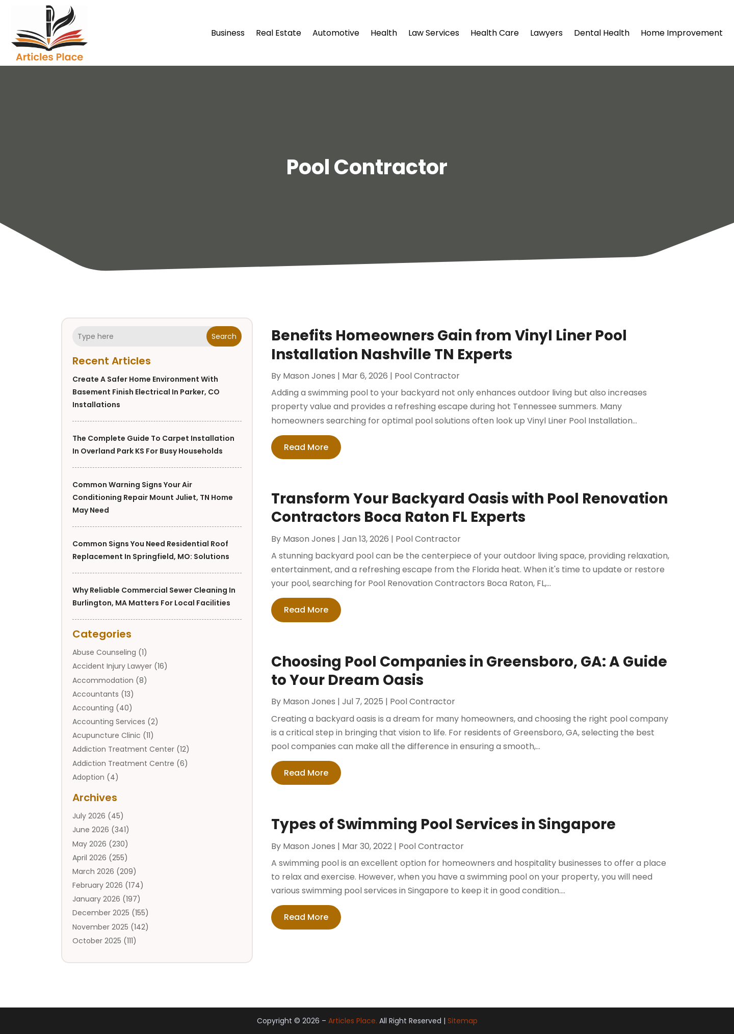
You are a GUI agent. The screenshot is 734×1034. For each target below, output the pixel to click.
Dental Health (602, 33)
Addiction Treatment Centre (123, 763)
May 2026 (89, 844)
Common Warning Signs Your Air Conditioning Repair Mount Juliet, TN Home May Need (152, 497)
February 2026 (97, 885)
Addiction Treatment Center (123, 749)
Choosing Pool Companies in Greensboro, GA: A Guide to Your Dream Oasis (469, 671)
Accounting (93, 708)
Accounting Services (108, 722)
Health (384, 33)
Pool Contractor (427, 376)
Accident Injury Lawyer (112, 666)
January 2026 (96, 899)
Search (224, 336)
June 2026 (90, 830)
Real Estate (278, 33)
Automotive (335, 33)
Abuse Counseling (104, 652)
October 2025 (96, 941)
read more (306, 447)
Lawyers (546, 33)
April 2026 (89, 858)
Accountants (95, 694)
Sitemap (463, 1021)
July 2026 (89, 816)
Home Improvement (682, 33)
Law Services (433, 33)
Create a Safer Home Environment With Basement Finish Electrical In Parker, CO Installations (146, 392)
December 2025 (100, 913)
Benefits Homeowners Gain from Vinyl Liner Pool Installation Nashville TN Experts (449, 345)
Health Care (494, 33)
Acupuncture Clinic (106, 735)
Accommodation (103, 680)
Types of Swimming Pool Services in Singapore (443, 824)
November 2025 (100, 927)
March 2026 (93, 871)
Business (228, 33)
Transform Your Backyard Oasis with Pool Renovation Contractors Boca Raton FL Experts (469, 508)
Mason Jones (309, 376)
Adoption (88, 777)
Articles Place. (352, 1021)
